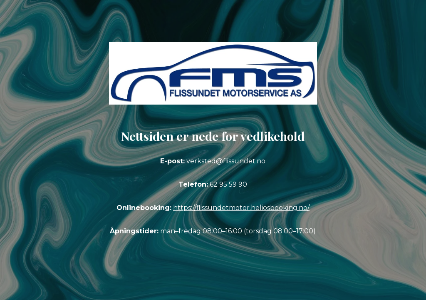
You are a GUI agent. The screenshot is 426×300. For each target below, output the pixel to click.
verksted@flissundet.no (225, 161)
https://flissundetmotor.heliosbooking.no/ (241, 208)
